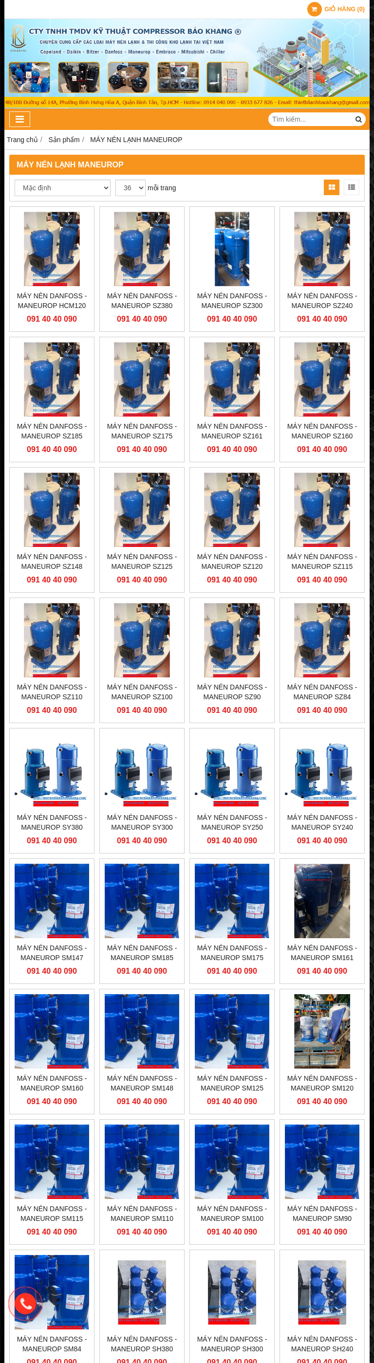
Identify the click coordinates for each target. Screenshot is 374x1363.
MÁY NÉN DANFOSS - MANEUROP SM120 (322, 1083)
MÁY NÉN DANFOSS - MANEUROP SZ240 (322, 300)
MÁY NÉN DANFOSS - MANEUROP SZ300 (232, 300)
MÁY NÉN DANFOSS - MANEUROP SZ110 (52, 692)
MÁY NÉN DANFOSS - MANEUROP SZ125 (142, 561)
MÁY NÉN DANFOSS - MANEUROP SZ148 (52, 561)
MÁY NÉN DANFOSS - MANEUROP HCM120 (52, 300)
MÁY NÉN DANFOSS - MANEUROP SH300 (232, 1269)
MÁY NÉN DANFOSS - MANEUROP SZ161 (232, 431)
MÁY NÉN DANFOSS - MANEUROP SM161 (322, 953)
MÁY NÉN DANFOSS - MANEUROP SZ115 (322, 561)
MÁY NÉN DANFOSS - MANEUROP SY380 (52, 822)
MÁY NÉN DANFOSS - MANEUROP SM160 (52, 1083)
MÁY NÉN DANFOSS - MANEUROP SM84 (52, 1269)
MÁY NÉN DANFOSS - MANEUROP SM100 (232, 1139)
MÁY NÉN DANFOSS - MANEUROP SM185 (142, 953)
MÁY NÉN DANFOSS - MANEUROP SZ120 (232, 561)
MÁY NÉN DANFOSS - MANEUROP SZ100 (142, 692)
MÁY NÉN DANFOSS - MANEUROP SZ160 (322, 431)
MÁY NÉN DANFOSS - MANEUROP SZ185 (52, 431)
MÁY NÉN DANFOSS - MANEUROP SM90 (322, 1139)
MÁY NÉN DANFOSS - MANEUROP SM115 (52, 1213)
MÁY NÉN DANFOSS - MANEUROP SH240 (322, 1269)
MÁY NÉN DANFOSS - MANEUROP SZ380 (142, 300)
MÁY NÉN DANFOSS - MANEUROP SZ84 (322, 692)
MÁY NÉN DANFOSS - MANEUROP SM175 (232, 953)
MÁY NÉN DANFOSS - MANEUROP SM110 (142, 1213)
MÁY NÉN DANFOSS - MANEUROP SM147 (52, 953)
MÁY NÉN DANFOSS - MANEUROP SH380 (142, 1269)
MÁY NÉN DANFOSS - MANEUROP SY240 (322, 822)
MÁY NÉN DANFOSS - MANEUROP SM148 (142, 1083)
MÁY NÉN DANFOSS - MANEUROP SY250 (232, 822)
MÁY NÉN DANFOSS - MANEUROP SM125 (232, 1083)
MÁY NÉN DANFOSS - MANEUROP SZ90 (232, 692)
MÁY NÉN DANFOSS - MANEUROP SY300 (142, 822)
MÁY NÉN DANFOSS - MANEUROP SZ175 (142, 431)
